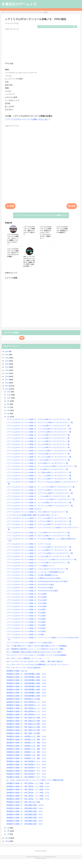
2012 (7, 841)
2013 (7, 838)
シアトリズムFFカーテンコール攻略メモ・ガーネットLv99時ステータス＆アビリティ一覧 (39, 506)
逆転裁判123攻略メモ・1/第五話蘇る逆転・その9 (24, 808)
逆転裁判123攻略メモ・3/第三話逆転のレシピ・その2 (26, 711)
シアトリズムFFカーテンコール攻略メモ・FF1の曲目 (26, 631)
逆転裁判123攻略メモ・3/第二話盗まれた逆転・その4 (26, 721)
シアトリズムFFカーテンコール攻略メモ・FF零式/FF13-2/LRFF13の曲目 (33, 578)
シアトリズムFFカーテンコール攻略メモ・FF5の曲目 (26, 622)
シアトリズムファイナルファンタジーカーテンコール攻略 (57, 26)
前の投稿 (71, 206)
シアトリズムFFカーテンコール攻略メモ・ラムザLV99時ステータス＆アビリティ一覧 (38, 556)
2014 (7, 389)
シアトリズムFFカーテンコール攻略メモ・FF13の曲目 (26, 597)
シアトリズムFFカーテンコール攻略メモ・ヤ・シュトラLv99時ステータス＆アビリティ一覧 (40, 487)
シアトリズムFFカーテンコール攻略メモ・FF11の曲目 (26, 603)
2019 (7, 373)
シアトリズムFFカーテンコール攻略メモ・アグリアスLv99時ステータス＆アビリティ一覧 (39, 493)
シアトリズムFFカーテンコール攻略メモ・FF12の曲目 (26, 600)
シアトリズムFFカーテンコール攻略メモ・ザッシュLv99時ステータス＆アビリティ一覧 (38, 479)
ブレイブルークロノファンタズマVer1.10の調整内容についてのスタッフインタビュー (38, 664)
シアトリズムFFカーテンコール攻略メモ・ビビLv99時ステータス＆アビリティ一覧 (37, 512)
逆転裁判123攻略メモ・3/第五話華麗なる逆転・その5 (26, 683)
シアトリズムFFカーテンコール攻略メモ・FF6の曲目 (26, 619)
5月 (8, 413)
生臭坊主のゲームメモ (19, 4)
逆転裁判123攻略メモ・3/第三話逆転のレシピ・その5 (26, 702)
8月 (8, 404)
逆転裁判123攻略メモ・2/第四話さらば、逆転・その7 (26, 739)
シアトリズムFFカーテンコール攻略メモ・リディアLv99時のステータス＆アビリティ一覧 (39, 553)
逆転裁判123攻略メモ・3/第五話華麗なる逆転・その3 (26, 689)
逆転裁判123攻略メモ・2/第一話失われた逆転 (23, 802)
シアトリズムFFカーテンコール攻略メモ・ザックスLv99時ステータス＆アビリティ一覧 (38, 457)
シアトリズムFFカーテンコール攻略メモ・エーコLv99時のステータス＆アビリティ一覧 (38, 502)
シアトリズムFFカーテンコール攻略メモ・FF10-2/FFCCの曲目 (29, 588)
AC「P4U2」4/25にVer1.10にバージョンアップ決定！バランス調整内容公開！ (35, 780)
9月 (8, 401)
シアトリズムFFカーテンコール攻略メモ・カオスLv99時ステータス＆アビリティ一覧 (38, 454)
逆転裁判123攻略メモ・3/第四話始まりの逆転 (23, 699)
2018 (7, 376)
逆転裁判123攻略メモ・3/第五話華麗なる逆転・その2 (26, 693)
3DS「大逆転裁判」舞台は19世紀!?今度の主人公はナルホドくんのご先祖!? (34, 652)
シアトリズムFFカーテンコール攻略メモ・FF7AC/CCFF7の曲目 (30, 584)
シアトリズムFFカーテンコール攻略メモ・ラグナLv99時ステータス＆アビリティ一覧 (38, 419)
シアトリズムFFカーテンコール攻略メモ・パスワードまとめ (28, 544)
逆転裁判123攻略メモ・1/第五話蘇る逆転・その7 (24, 814)
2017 (7, 379)
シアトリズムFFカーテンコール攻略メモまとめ (23, 509)
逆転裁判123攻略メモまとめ (16, 671)
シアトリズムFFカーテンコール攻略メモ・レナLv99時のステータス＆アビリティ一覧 (38, 532)
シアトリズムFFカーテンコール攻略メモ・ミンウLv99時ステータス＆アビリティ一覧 (38, 496)
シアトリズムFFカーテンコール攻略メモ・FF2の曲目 (26, 628)
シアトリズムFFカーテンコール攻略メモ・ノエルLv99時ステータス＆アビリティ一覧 (38, 460)
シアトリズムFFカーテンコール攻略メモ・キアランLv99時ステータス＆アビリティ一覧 (38, 490)
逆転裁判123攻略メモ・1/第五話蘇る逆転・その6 (24, 818)
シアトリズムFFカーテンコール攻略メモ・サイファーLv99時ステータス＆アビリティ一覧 (39, 422)
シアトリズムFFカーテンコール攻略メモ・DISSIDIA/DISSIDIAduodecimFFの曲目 (37, 581)
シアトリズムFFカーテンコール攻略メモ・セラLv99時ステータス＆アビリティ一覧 (37, 463)
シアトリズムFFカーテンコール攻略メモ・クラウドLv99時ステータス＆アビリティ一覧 (38, 524)
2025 (7, 354)
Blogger (44, 851)
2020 (7, 370)
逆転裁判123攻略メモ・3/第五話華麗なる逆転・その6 (26, 680)
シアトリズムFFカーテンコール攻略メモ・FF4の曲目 (26, 625)
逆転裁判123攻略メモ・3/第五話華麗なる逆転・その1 (26, 696)
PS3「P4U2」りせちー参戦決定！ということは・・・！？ (28, 658)
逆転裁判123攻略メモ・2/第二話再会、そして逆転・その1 (27, 799)
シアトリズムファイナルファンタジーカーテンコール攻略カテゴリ (41, 215)
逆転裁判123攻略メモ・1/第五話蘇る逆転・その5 (24, 821)
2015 (7, 386)
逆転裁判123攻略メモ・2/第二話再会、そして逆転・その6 (27, 783)
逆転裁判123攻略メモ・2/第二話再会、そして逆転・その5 (27, 786)
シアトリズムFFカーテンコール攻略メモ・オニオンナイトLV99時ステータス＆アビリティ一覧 (41, 559)
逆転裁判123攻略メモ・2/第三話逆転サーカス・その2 (26, 774)
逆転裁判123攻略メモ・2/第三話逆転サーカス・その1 (26, 777)
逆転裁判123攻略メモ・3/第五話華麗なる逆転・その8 (26, 674)
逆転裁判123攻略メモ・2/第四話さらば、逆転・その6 (26, 743)
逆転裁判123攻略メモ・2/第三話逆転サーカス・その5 (26, 764)
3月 (8, 828)
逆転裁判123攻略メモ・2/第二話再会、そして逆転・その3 (27, 793)
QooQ (44, 858)
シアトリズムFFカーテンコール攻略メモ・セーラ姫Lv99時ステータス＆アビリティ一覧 (38, 472)
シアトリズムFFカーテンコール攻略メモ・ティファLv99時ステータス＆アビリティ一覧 (38, 518)
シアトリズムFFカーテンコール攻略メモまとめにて (28, 119)
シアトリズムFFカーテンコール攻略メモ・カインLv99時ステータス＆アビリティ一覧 (38, 441)
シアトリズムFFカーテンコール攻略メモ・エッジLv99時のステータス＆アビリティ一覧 (38, 550)
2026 (7, 351)
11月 (9, 395)
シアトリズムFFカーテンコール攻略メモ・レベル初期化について (30, 566)
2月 (8, 831)
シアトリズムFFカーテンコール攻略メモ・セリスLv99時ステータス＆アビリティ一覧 (38, 438)
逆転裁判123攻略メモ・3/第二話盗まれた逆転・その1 (26, 730)
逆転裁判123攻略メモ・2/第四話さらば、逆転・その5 (26, 746)
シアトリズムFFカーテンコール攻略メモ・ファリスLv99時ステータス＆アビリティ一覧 (38, 547)
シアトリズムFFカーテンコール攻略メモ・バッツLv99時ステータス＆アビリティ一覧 (38, 563)
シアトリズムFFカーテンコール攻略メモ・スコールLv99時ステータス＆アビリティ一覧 (38, 429)
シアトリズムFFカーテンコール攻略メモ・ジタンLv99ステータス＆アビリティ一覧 (37, 569)
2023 (7, 361)
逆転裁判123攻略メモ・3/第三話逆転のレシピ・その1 (26, 714)
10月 (9, 398)
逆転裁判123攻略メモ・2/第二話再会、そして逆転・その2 (27, 796)
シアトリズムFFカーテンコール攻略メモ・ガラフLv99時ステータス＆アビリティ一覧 (38, 536)
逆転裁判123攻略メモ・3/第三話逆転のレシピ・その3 (26, 708)
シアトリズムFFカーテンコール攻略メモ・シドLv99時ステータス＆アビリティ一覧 (37, 469)
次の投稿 (10, 206)
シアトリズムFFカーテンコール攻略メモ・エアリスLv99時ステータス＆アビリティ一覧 (38, 521)
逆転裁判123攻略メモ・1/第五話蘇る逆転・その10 (25, 805)
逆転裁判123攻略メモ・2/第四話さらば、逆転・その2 (26, 755)
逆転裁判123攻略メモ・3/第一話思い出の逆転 (23, 733)
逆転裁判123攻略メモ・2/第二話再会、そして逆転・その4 (27, 789)
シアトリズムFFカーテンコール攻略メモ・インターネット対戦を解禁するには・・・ (37, 572)
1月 (8, 834)
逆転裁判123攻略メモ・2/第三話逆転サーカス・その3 (26, 771)
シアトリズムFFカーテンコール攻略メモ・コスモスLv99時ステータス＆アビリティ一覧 (38, 451)
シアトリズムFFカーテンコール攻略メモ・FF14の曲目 (26, 594)
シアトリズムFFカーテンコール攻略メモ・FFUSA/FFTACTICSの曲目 (32, 591)
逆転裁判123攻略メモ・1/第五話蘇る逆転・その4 (24, 824)
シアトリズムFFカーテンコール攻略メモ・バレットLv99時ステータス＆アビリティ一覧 (38, 476)
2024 (7, 358)
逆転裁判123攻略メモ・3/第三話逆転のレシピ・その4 (26, 705)
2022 (7, 364)
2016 (7, 383)
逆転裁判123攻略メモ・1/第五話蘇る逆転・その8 (24, 811)
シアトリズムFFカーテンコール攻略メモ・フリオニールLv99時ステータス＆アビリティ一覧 (40, 499)
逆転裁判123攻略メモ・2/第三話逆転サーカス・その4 (26, 768)
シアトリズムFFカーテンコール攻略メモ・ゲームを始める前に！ (30, 643)
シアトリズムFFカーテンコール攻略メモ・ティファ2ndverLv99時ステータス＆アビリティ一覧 (41, 466)
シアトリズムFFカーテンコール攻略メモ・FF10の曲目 (26, 606)
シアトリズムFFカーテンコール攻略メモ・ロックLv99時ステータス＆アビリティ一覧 (38, 447)
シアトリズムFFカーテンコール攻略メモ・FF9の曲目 (26, 609)
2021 (7, 367)
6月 (8, 410)
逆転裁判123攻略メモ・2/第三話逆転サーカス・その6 (26, 761)
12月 (9, 392)
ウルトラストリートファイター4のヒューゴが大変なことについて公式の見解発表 (36, 655)
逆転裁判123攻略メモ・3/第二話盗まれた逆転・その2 (26, 727)
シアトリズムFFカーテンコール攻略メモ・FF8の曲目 (26, 613)
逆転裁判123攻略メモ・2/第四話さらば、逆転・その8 (26, 736)
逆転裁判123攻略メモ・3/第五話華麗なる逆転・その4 (26, 686)
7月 (8, 407)
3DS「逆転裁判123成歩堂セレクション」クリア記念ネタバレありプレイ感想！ (35, 649)
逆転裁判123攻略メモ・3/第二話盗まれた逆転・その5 (26, 718)
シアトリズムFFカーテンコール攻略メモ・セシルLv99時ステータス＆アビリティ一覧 (38, 444)
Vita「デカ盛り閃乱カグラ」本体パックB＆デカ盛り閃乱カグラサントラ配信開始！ (37, 646)
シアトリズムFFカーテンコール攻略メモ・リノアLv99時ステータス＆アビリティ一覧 (38, 426)
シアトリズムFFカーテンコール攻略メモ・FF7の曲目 (26, 616)
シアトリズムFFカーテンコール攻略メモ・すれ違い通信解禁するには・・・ (34, 575)
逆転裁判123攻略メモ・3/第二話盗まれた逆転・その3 (26, 724)
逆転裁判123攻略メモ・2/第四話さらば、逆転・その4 (26, 749)
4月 (8, 417)
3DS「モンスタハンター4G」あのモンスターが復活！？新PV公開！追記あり (34, 661)
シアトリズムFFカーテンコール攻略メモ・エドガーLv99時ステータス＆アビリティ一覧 (38, 432)
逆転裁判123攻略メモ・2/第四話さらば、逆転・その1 (26, 758)
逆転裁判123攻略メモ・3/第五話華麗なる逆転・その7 (26, 677)
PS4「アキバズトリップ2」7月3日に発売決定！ (24, 668)
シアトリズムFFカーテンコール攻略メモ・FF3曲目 (25, 634)
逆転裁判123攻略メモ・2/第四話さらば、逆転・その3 (26, 752)
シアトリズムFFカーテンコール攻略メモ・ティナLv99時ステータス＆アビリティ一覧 (38, 435)
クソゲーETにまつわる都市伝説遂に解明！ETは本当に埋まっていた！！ (33, 515)
